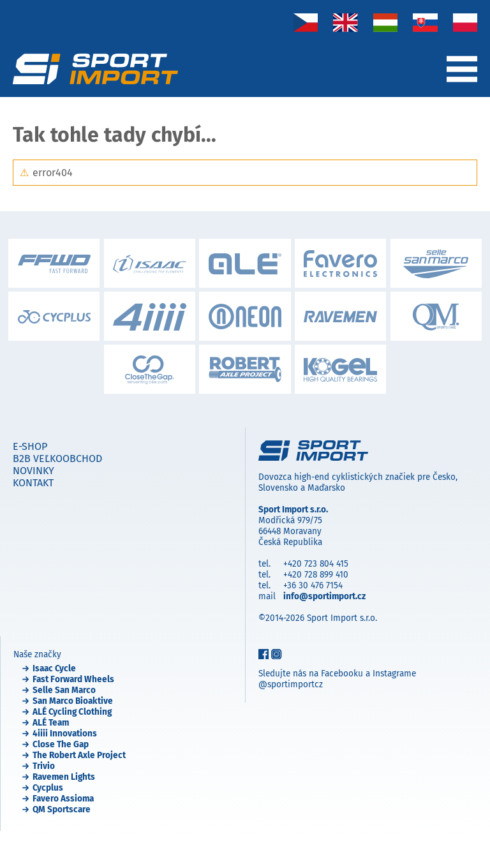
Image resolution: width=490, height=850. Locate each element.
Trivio (44, 766)
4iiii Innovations (65, 733)
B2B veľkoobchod (57, 458)
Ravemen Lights (64, 777)
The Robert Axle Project (79, 755)
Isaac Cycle (54, 668)
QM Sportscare (62, 809)
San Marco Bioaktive (73, 701)
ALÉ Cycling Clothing (72, 711)
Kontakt (33, 483)
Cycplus (48, 787)
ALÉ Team (51, 722)
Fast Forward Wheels (73, 679)
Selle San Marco (64, 690)
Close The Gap (61, 744)
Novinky (33, 471)
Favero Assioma (63, 798)
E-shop (30, 446)
